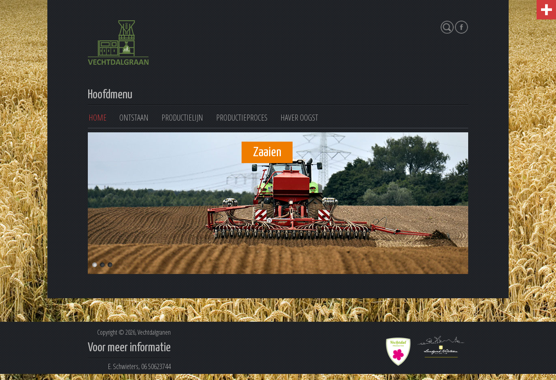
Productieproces (241, 117)
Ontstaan (134, 117)
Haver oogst (299, 117)
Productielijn (182, 117)
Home (97, 117)
